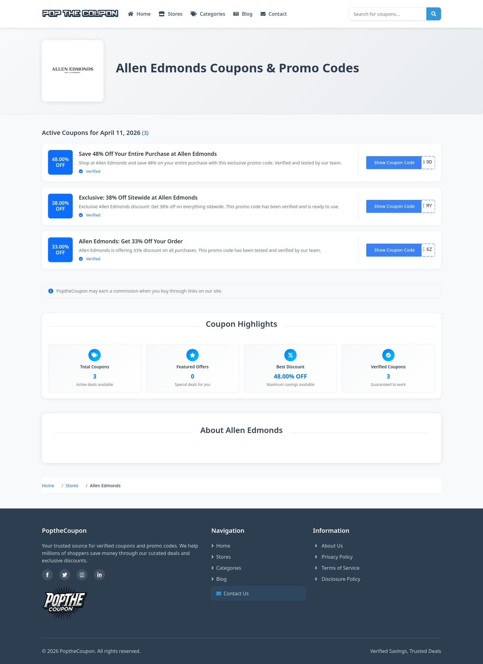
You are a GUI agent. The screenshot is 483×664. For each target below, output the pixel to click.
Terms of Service (336, 568)
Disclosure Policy (336, 579)
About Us (328, 545)
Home (139, 13)
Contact (274, 13)
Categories (208, 13)
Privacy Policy (333, 556)
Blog (243, 13)
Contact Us (257, 593)
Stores (170, 13)
